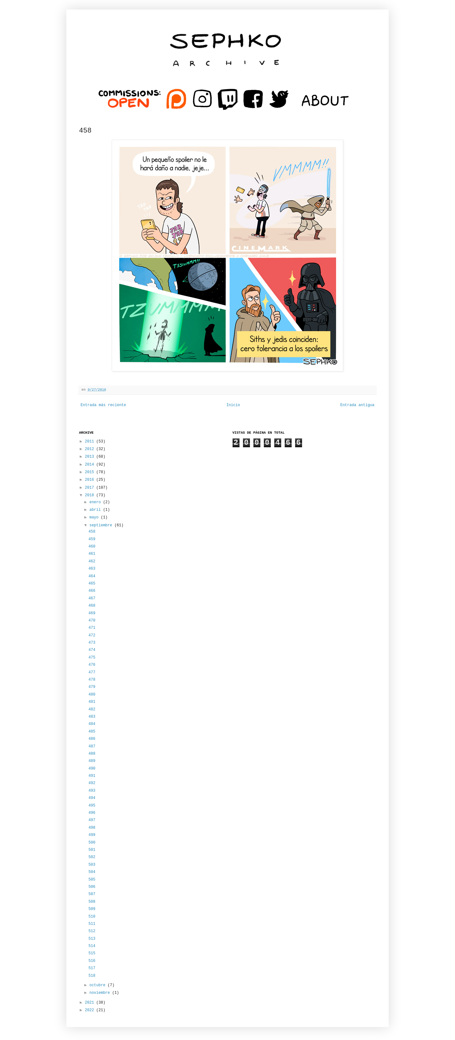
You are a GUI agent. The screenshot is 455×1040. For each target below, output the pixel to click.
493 (91, 791)
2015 (90, 472)
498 (91, 828)
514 (91, 946)
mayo (95, 517)
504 (91, 872)
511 (91, 924)
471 (91, 628)
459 (91, 539)
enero (96, 502)
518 (91, 976)
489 (91, 761)
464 (91, 576)
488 (91, 754)
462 (91, 561)
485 (91, 731)
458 (91, 531)
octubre (98, 985)
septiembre (101, 525)
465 (91, 583)
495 (91, 805)
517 (91, 968)
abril (96, 510)
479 (91, 687)
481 (91, 702)
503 (91, 865)
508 (91, 902)
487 (91, 746)
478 (91, 680)
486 (91, 739)
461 (91, 554)
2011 (90, 441)
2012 (90, 449)
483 (91, 717)
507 (91, 894)
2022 (90, 1010)
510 (91, 916)
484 (91, 724)
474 (91, 650)
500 (91, 842)
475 (91, 657)
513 (91, 939)
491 (91, 776)
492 (91, 783)
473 (91, 643)
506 (91, 887)
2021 (90, 1002)
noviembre (100, 993)
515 (91, 953)
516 (91, 961)
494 (91, 798)
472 (91, 635)
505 (91, 879)
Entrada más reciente (103, 405)
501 (91, 850)
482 (91, 709)
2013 (90, 457)
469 (91, 613)
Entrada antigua (357, 405)
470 (91, 620)
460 (91, 546)
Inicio (233, 405)
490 (91, 768)
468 (91, 606)
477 (91, 672)
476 (91, 665)
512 (91, 931)
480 (91, 694)
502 (91, 857)
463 (91, 568)
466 (91, 591)
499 (91, 835)
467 (91, 598)
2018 (90, 495)
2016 (90, 480)
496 (91, 813)
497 (91, 820)
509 (91, 909)
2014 (90, 464)
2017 (90, 488)
